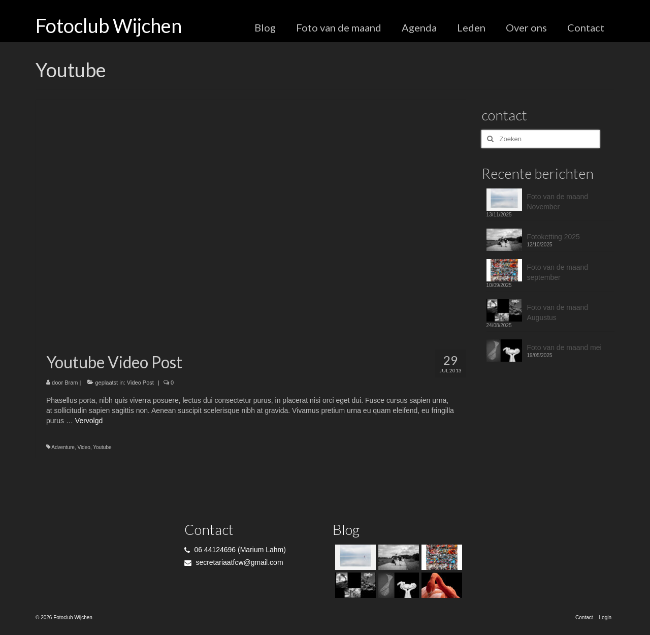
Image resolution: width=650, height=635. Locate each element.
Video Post (140, 382)
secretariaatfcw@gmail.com (233, 562)
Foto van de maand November (558, 202)
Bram (71, 382)
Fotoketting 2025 (553, 237)
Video (83, 447)
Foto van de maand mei (564, 347)
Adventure (63, 447)
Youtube (102, 447)
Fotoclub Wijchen (109, 25)
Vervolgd (89, 421)
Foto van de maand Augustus (558, 312)
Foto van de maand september (558, 272)
